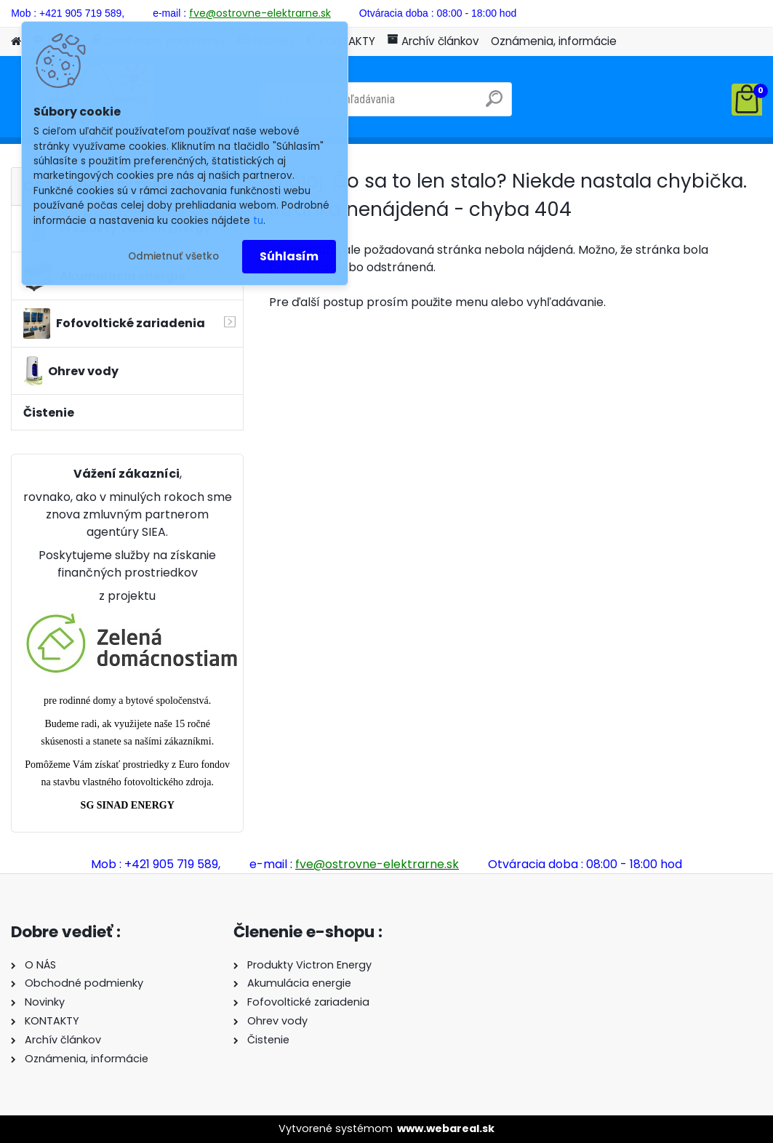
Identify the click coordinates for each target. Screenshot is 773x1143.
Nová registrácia (721, 11)
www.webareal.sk (445, 1128)
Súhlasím (289, 256)
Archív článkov (433, 41)
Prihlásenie (625, 11)
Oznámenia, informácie (554, 41)
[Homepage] (16, 42)
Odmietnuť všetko (173, 256)
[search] (494, 104)
